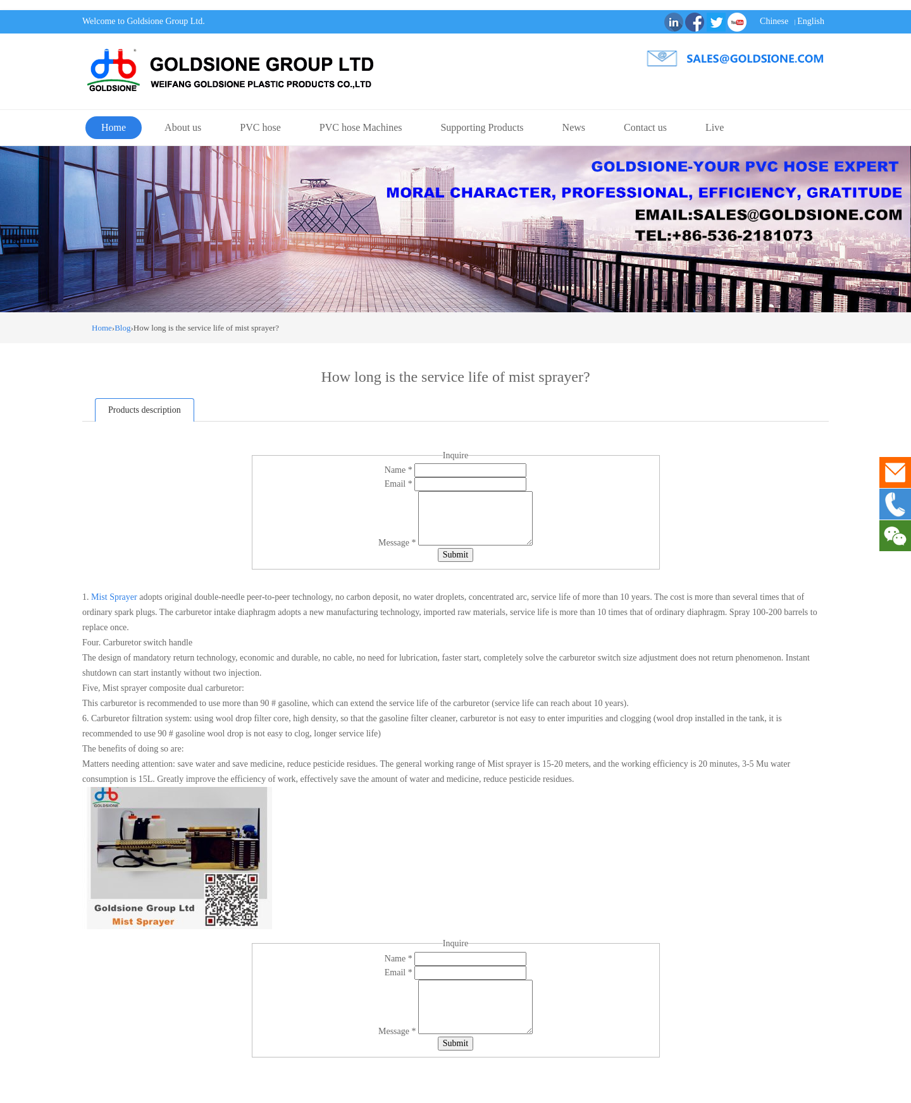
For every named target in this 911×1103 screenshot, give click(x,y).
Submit (455, 554)
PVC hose (260, 127)
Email (399, 484)
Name (399, 470)
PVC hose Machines (360, 127)
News (573, 127)
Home (113, 127)
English (810, 21)
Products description (144, 410)
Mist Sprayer (114, 597)
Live (714, 127)
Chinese (774, 21)
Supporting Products (481, 127)
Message (398, 542)
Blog (122, 327)
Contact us (645, 127)
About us (182, 127)
